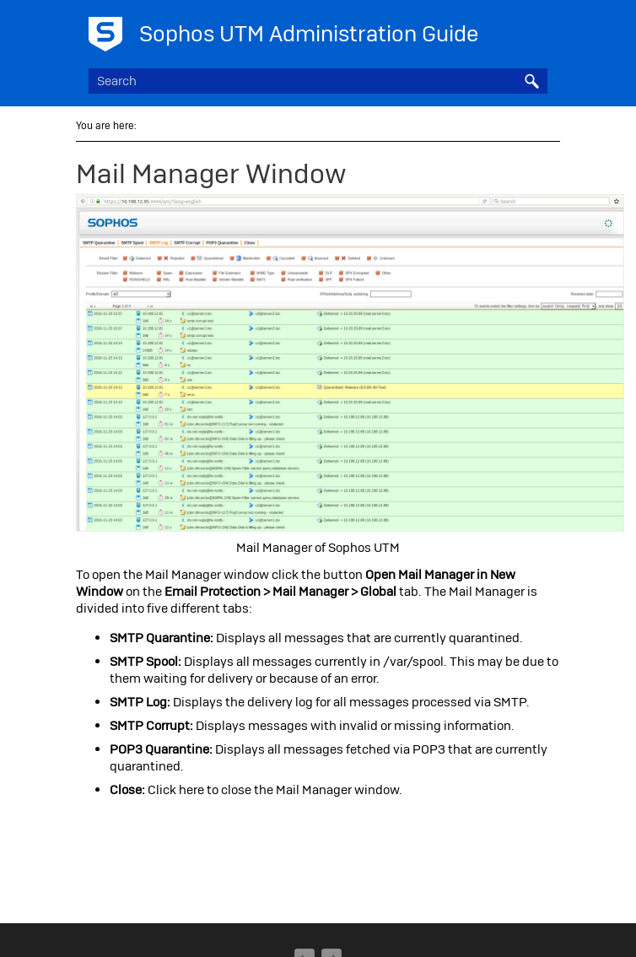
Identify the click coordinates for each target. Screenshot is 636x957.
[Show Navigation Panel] (538, 29)
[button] (532, 81)
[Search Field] (318, 81)
